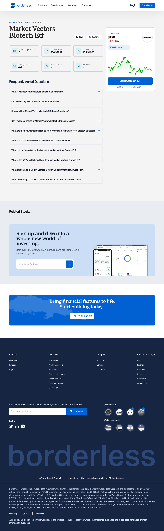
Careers (100, 365)
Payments (13, 369)
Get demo (147, 5)
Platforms (42, 5)
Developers (141, 374)
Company (86, 5)
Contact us (101, 369)
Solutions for (57, 5)
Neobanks (53, 369)
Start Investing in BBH (130, 81)
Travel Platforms (55, 379)
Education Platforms (57, 374)
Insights (140, 365)
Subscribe (76, 411)
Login (133, 5)
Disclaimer (141, 379)
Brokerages (53, 360)
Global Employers (56, 383)
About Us (100, 360)
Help (139, 360)
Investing (13, 360)
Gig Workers (54, 388)
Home (12, 22)
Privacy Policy (142, 383)
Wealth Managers (56, 365)
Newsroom (141, 369)
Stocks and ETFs (26, 22)
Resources (73, 5)
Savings (12, 365)
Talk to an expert (82, 316)
